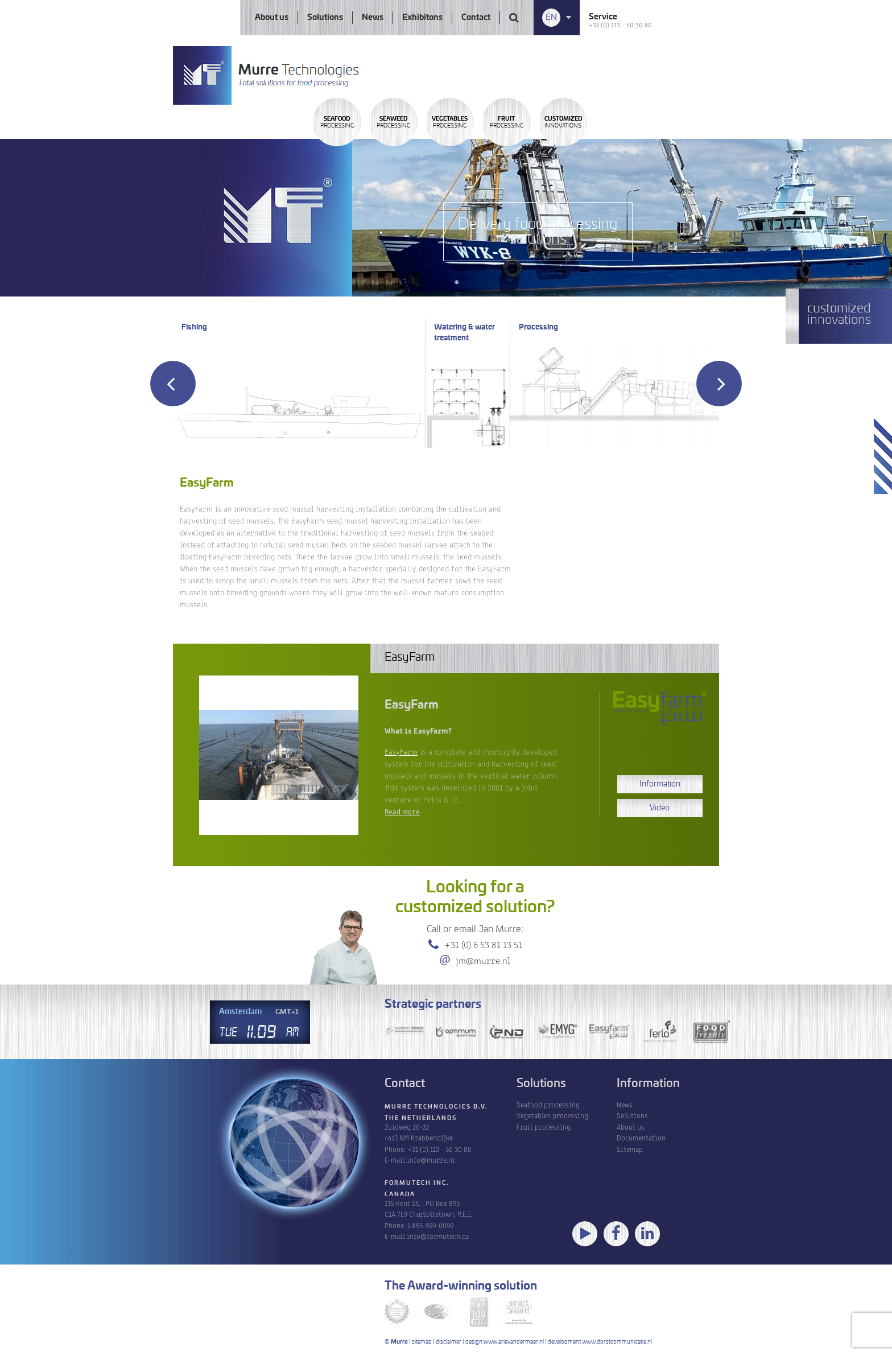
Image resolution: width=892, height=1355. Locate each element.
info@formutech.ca (438, 1235)
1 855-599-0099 (430, 1225)
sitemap (422, 1342)
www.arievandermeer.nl (514, 1342)
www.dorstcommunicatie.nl (617, 1342)
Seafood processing (548, 1104)
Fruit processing (544, 1126)
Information (659, 784)
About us (271, 18)
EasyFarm (401, 751)
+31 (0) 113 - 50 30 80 (620, 24)
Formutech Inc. (417, 1183)
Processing (355, 155)
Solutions (325, 18)
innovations (728, 155)
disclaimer (448, 1342)
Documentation (641, 1137)
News (372, 18)
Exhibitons (422, 18)
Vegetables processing (552, 1115)
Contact (475, 18)
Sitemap (630, 1148)
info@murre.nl (431, 1159)
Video (660, 808)
